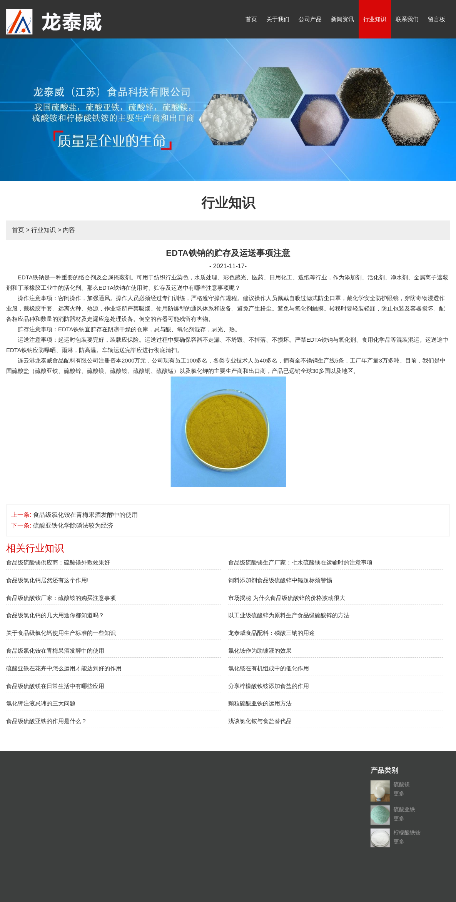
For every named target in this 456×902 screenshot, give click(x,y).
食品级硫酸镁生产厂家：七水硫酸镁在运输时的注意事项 (300, 562)
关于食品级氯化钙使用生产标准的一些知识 (61, 633)
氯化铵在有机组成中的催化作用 (268, 668)
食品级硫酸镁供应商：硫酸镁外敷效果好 (58, 562)
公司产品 (310, 19)
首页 (251, 19)
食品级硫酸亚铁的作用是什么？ (46, 721)
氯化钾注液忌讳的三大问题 (40, 703)
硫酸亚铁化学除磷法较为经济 (73, 525)
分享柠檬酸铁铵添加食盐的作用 (268, 686)
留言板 (436, 19)
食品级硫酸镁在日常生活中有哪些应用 (55, 686)
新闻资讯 (342, 19)
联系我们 (407, 19)
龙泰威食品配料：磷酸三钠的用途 (271, 633)
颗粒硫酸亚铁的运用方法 (260, 703)
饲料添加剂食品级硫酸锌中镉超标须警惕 (280, 580)
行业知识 (374, 19)
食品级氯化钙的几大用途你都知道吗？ (55, 615)
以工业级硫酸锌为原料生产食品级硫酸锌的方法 (288, 615)
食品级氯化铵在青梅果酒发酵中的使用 (85, 514)
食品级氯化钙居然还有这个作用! (47, 580)
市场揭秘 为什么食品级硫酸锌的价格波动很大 (286, 598)
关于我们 (277, 19)
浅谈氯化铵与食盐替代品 (260, 721)
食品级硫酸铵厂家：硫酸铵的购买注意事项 (61, 598)
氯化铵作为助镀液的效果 (260, 650)
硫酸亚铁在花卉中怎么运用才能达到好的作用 (64, 668)
